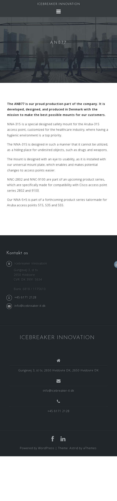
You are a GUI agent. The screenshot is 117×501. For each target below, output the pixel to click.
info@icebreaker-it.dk (58, 391)
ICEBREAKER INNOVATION (58, 4)
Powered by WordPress (37, 448)
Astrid (73, 448)
